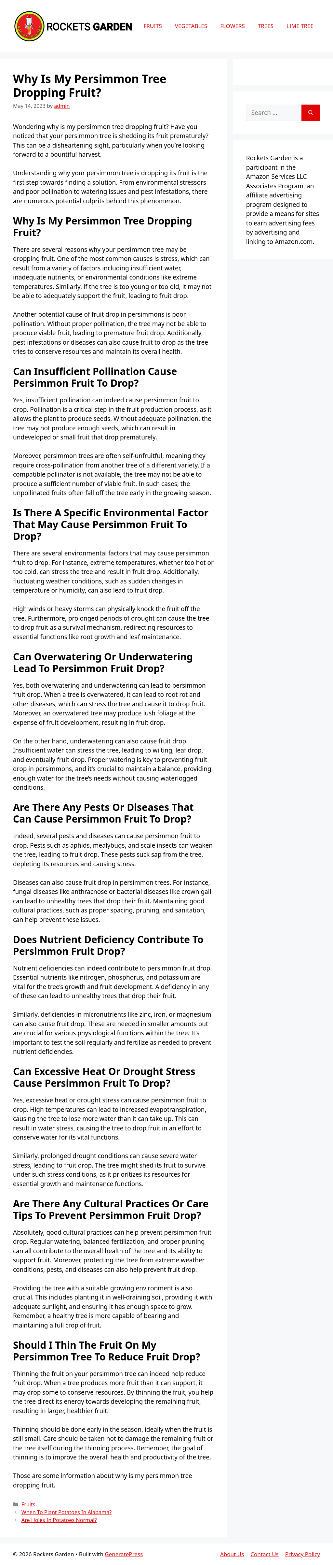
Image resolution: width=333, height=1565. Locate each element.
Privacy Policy (302, 1554)
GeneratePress (124, 1554)
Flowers (232, 26)
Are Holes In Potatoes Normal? (59, 1520)
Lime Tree (299, 26)
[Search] (310, 113)
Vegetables (191, 26)
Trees (265, 26)
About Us (232, 1554)
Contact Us (264, 1554)
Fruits (152, 26)
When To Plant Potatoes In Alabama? (66, 1512)
